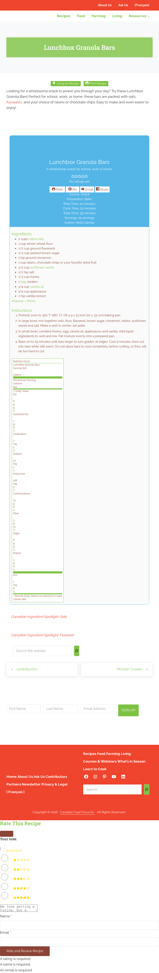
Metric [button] (31, 305)
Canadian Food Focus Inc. (77, 811)
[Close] (6, 832)
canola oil (37, 291)
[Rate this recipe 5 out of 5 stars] (4, 894)
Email (87, 193)
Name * (6, 916)
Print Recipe (96, 86)
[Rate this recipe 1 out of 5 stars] (4, 856)
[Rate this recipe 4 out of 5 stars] (4, 884)
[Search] (76, 656)
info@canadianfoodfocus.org (101, 725)
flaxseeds (14, 105)
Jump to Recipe (65, 86)
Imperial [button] (17, 305)
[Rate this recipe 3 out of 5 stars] (4, 875)
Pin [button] (72, 193)
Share (102, 193)
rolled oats (36, 243)
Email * (5, 932)
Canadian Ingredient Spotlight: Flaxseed (42, 640)
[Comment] (21, 907)
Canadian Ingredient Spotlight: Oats (39, 621)
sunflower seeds (42, 271)
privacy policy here (102, 735)
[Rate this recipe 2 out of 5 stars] (4, 866)
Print (57, 193)
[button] (73, 180)
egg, (23, 286)
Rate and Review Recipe (26, 951)
